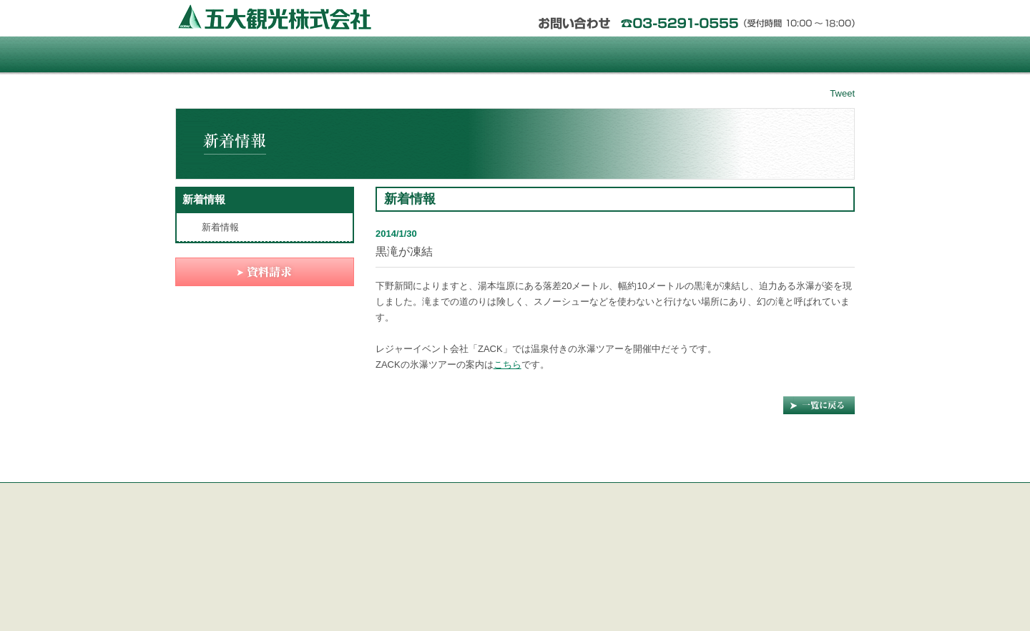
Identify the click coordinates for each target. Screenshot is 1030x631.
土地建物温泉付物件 (457, 54)
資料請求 (798, 54)
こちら (507, 364)
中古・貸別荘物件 (684, 54)
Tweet (842, 93)
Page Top (819, 473)
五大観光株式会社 (275, 16)
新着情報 (203, 199)
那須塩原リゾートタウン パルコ (344, 54)
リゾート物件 (570, 54)
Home (231, 54)
